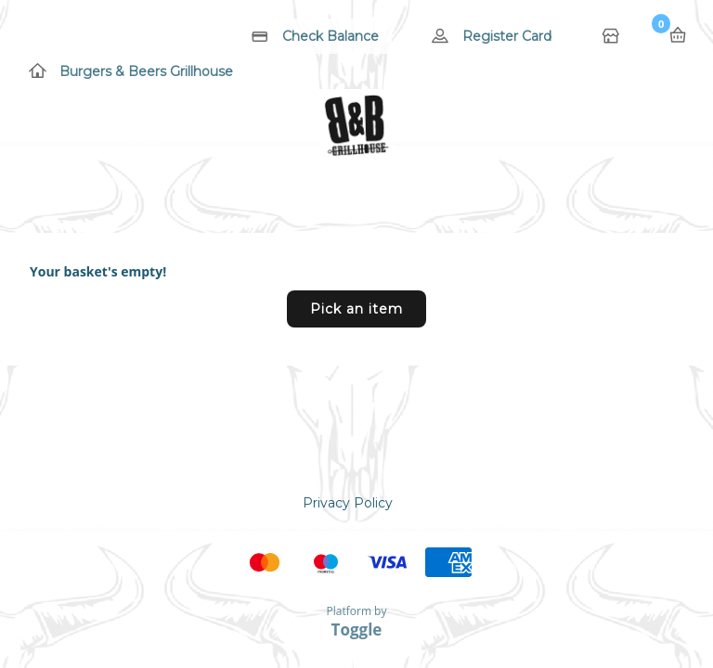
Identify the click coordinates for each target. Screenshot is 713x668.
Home (612, 37)
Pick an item (356, 309)
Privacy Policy (348, 503)
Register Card (506, 36)
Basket (677, 35)
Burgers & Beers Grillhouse (146, 71)
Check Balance (330, 36)
